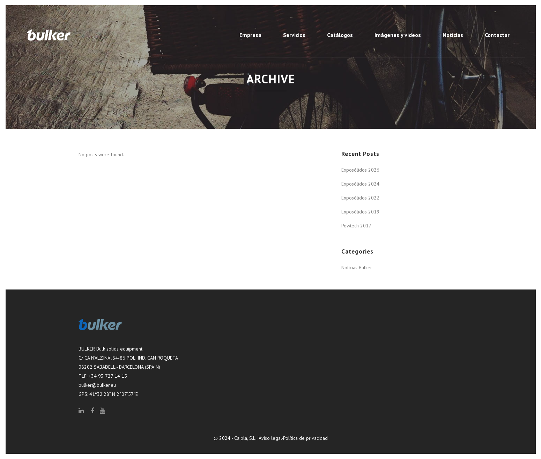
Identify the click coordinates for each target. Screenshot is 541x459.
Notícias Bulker (356, 267)
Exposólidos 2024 (360, 184)
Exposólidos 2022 (360, 198)
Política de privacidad (305, 438)
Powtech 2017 (356, 226)
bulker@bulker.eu (97, 385)
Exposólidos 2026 (360, 170)
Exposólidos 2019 (360, 212)
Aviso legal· (271, 438)
